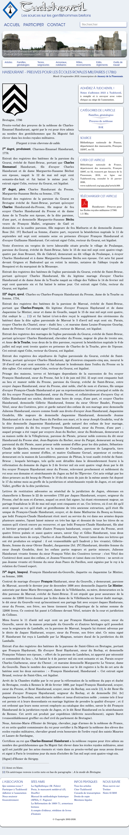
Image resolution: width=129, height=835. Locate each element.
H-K (100, 127)
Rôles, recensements (83, 63)
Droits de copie (82, 796)
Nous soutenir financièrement (10, 798)
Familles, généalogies (23, 63)
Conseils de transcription (87, 793)
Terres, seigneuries (43, 63)
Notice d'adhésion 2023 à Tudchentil (100, 92)
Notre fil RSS (110, 793)
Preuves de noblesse (101, 121)
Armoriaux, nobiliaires (61, 63)
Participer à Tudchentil (14, 789)
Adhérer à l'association (14, 793)
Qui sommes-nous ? (12, 786)
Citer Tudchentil (83, 789)
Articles (8, 62)
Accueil (12, 24)
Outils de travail (118, 63)
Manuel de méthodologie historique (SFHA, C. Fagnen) (50, 798)
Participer (33, 24)
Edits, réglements (102, 63)
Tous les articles (82, 786)
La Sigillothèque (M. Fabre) (46, 786)
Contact (56, 24)
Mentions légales (83, 800)
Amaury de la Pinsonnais (110, 76)
